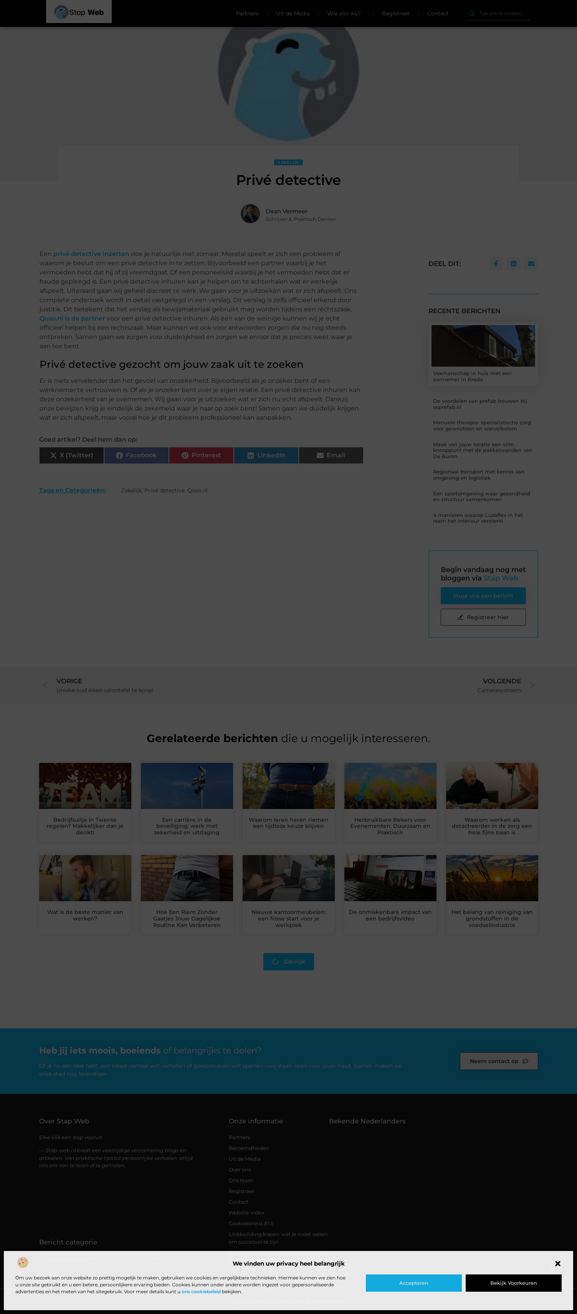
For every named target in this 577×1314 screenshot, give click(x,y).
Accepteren (413, 1283)
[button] (558, 1263)
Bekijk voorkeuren (513, 1283)
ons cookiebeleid (201, 1291)
